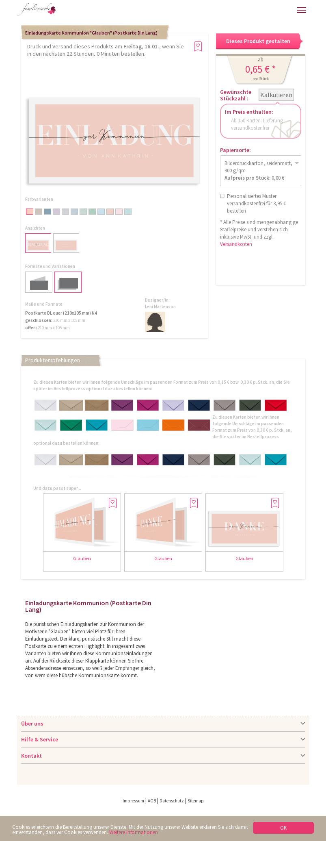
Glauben (82, 558)
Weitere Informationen (133, 832)
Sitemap (196, 801)
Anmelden (249, 10)
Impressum (133, 801)
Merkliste (283, 10)
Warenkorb (266, 10)
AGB (152, 801)
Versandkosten (236, 244)
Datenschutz (172, 801)
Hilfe (232, 10)
